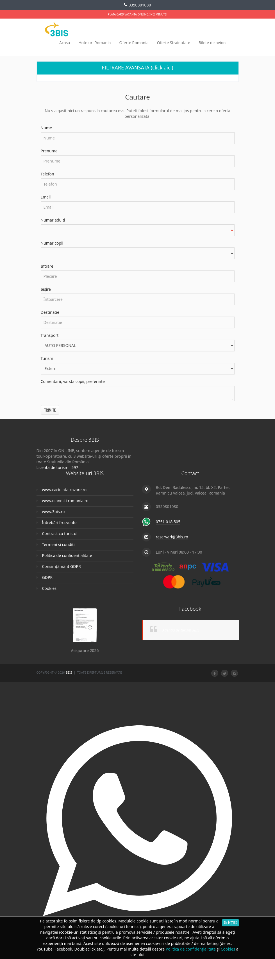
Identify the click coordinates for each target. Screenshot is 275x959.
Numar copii (52, 243)
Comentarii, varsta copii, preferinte (73, 381)
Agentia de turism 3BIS (181, 630)
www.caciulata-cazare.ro (64, 489)
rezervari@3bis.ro (172, 537)
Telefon (47, 174)
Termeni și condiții (59, 544)
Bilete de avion (212, 42)
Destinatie (50, 312)
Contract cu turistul (60, 533)
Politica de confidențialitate (67, 555)
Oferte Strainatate (173, 42)
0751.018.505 (168, 521)
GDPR (47, 577)
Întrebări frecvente (59, 522)
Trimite (50, 410)
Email (46, 197)
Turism (47, 358)
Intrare (47, 266)
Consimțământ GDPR (61, 566)
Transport (50, 335)
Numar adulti (53, 220)
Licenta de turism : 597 (57, 467)
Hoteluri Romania (94, 42)
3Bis (69, 672)
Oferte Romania (133, 42)
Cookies (49, 588)
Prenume (49, 151)
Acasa (64, 42)
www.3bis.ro (53, 511)
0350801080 (137, 5)
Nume (46, 127)
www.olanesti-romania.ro (65, 500)
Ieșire (46, 289)
